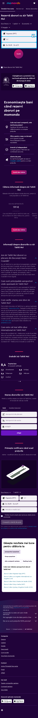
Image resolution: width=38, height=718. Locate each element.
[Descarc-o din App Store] (29, 86)
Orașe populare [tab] (10, 556)
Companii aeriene (17, 629)
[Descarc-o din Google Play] (17, 86)
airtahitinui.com (6, 322)
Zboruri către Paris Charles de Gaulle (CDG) (18, 581)
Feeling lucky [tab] (27, 561)
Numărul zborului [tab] (14, 408)
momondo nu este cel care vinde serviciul (20, 613)
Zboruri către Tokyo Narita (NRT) (14, 584)
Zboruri (8, 629)
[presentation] (29, 85)
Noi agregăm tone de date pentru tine (20, 617)
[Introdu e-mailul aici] (21, 509)
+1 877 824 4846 (6, 320)
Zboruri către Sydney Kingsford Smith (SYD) (18, 587)
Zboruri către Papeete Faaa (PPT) (14, 573)
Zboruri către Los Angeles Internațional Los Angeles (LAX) (18, 577)
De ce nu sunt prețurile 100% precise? (20, 621)
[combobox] (6, 24)
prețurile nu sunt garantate (21, 607)
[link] (19, 172)
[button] (3, 3)
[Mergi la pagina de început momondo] (13, 3)
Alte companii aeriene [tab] (12, 561)
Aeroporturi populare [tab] (12, 551)
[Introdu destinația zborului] (20, 39)
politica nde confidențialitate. (18, 528)
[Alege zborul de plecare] (20, 33)
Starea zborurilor (14, 308)
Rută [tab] (4, 408)
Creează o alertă (15, 161)
